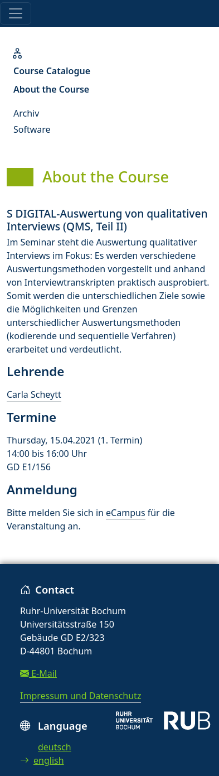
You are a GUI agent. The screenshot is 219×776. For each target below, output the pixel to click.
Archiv (26, 113)
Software (32, 129)
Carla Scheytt (34, 394)
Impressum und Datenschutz (80, 696)
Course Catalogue (51, 71)
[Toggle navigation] (15, 13)
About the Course (51, 89)
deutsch (54, 747)
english (42, 760)
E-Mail (38, 673)
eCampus (125, 513)
